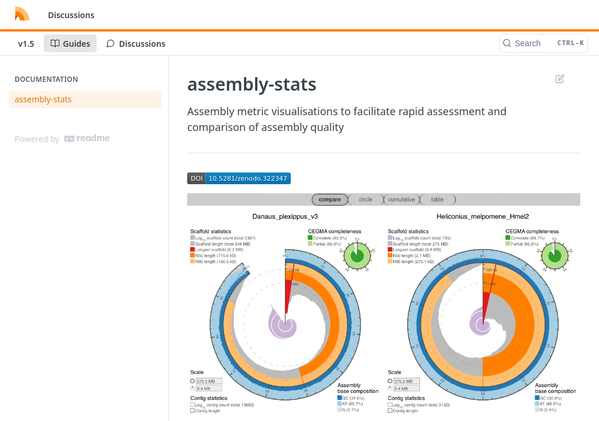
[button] (239, 177)
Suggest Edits (559, 78)
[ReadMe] (86, 138)
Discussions (71, 14)
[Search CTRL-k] (543, 43)
